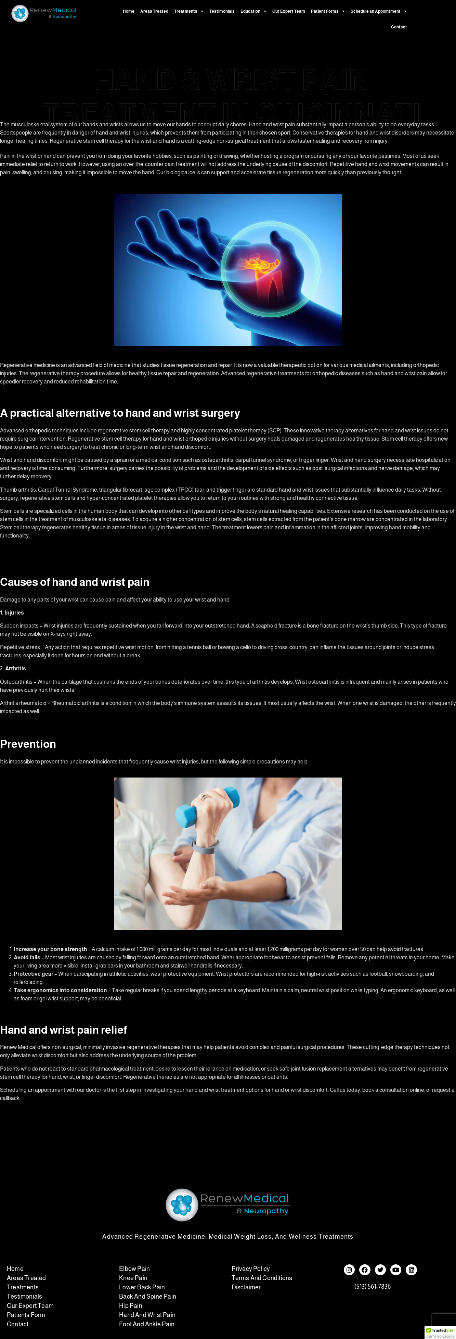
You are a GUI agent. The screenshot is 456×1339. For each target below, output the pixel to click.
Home (128, 11)
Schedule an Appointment (379, 11)
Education (253, 11)
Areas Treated (154, 11)
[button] (440, 1332)
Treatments (189, 11)
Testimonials (222, 11)
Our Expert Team (288, 11)
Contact (399, 27)
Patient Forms (328, 11)
